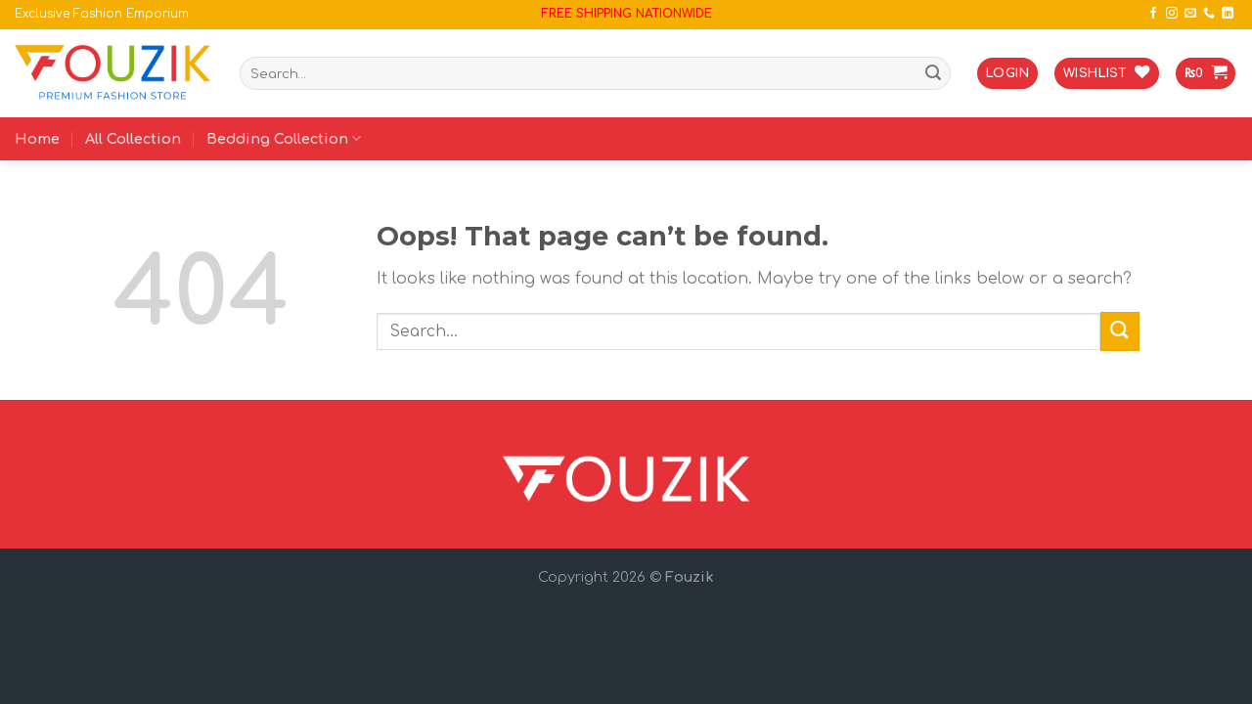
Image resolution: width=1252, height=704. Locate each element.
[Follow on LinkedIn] (1227, 14)
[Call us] (1209, 14)
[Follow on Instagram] (1172, 14)
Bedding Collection (283, 138)
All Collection (133, 139)
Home (37, 139)
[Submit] (933, 73)
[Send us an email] (1190, 14)
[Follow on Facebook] (1153, 14)
